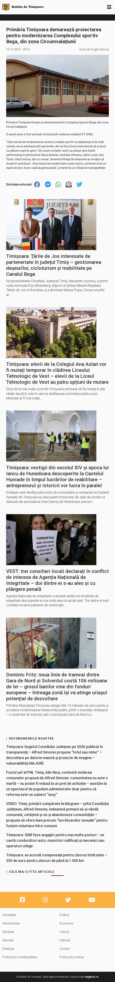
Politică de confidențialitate (19, 957)
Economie (66, 923)
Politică (64, 915)
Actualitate (9, 915)
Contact (65, 948)
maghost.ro (92, 976)
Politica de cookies (72, 957)
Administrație (11, 923)
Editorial (65, 940)
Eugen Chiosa (100, 49)
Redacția (8, 948)
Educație (8, 940)
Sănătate (8, 931)
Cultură (64, 931)
